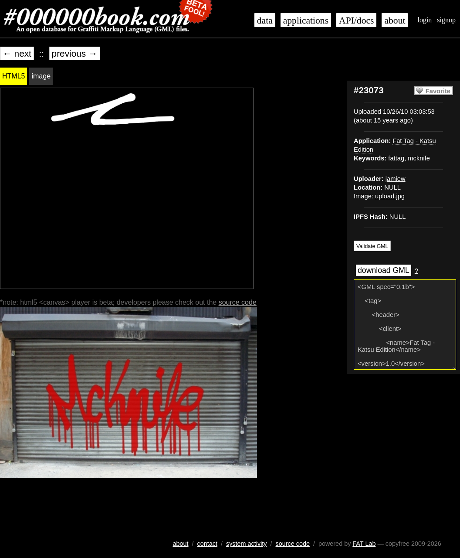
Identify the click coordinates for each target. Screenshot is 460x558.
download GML (383, 270)
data (265, 20)
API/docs (356, 20)
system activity (246, 543)
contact (207, 543)
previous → (75, 53)
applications (305, 20)
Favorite (438, 91)
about (394, 20)
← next (17, 53)
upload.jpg (390, 196)
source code (238, 302)
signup (446, 20)
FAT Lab (363, 543)
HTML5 (13, 76)
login (424, 20)
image (41, 76)
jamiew (396, 178)
